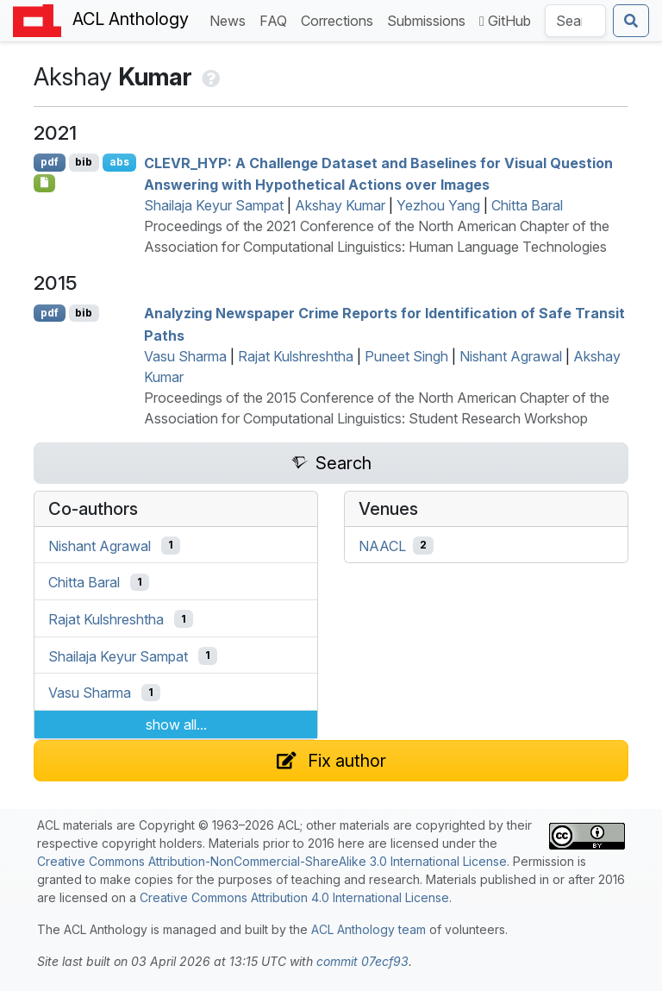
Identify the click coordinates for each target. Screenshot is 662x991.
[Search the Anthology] (575, 20)
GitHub (505, 20)
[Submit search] (631, 20)
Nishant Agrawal (510, 356)
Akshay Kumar (340, 205)
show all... (176, 724)
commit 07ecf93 (362, 961)
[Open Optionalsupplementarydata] (44, 182)
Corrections (340, 19)
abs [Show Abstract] (119, 161)
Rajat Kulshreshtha (295, 356)
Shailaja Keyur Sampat (214, 205)
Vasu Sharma (185, 356)
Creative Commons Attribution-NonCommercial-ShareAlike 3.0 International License (272, 861)
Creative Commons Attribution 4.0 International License (294, 897)
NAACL (382, 545)
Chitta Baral (527, 205)
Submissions (429, 19)
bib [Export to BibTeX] (83, 161)
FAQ (276, 19)
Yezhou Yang (438, 205)
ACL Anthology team (368, 929)
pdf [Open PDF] (50, 161)
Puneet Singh (406, 356)
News (231, 19)
